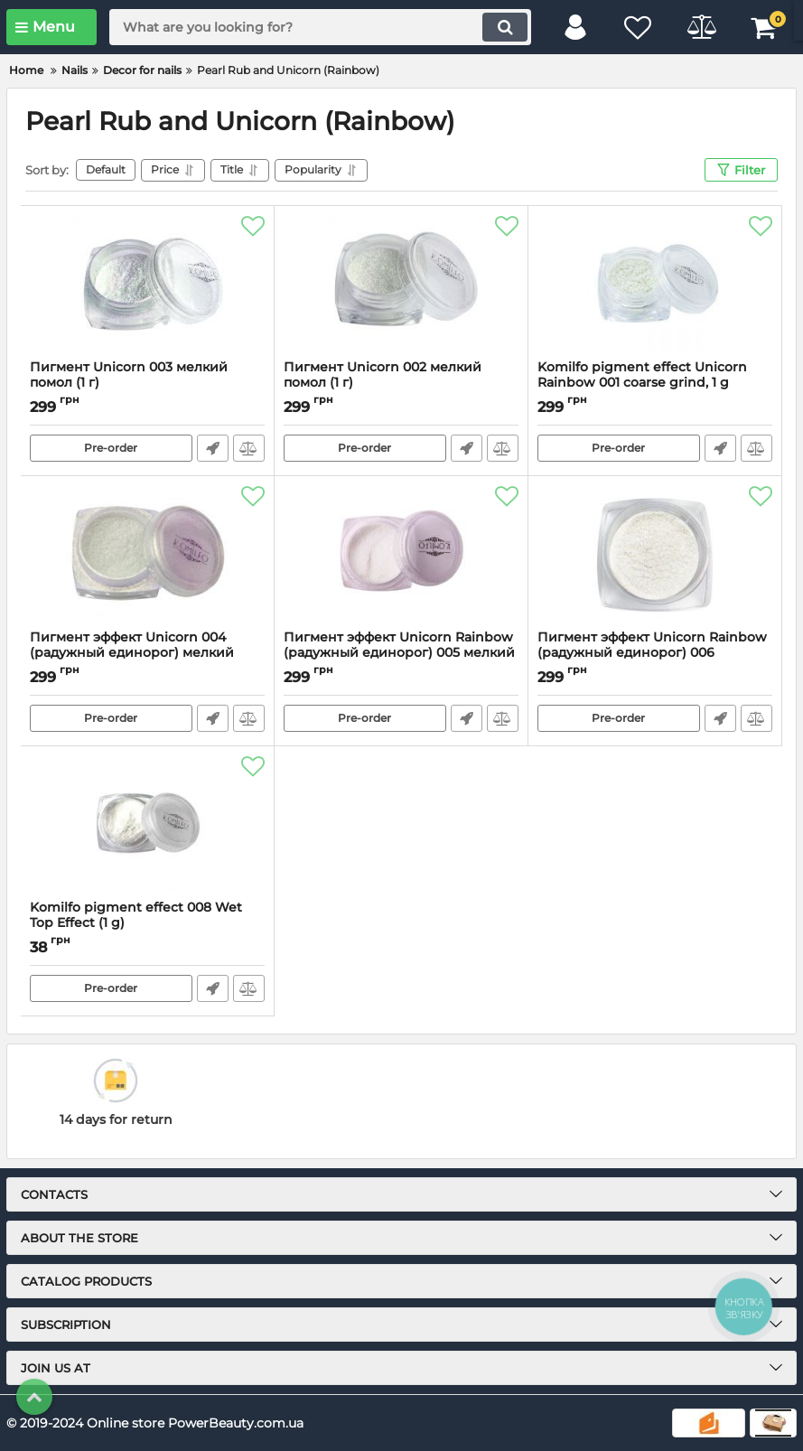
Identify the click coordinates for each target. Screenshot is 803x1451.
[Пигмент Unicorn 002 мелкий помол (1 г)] (401, 283)
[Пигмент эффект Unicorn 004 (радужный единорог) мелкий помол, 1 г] (147, 553)
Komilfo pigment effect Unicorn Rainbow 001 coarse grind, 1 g (654, 383)
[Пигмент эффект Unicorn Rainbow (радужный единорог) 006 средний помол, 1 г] (654, 553)
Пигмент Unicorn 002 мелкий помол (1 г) (401, 383)
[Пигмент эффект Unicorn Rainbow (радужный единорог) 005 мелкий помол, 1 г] (401, 553)
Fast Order (213, 448)
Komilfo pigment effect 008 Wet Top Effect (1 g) (147, 923)
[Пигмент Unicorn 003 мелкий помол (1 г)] (147, 283)
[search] (320, 27)
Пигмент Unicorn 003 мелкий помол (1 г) (147, 383)
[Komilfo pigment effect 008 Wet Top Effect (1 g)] (147, 823)
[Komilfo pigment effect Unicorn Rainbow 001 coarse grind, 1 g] (654, 283)
